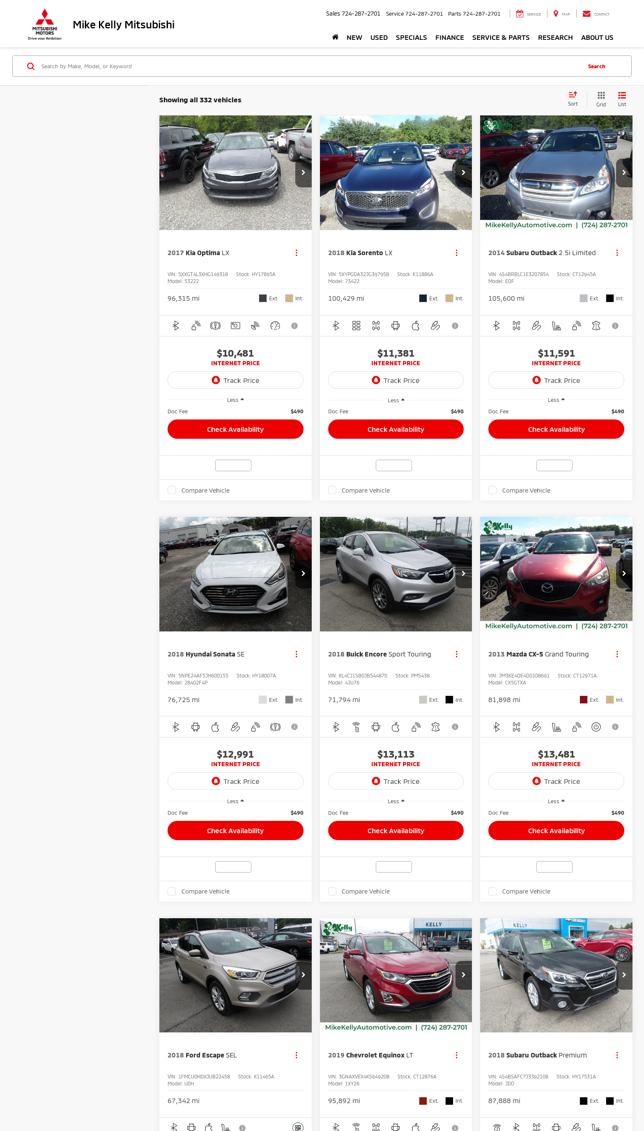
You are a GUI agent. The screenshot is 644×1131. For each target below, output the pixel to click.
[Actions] (296, 253)
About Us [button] (597, 37)
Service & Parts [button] (501, 37)
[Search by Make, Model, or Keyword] (310, 66)
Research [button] (555, 37)
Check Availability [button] (235, 429)
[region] (236, 411)
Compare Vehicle (206, 490)
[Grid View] (599, 99)
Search (596, 66)
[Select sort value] (575, 99)
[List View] (622, 99)
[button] (303, 173)
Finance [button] (449, 37)
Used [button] (379, 37)
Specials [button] (411, 37)
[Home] (335, 37)
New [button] (354, 37)
